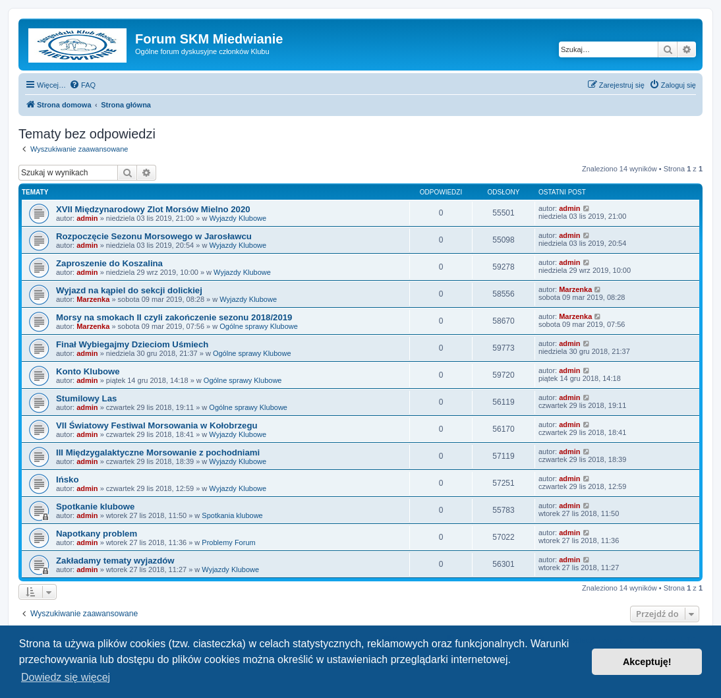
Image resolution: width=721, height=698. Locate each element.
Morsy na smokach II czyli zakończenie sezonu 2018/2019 (174, 317)
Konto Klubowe (88, 371)
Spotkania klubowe (232, 515)
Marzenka (92, 299)
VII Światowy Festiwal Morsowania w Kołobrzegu (157, 425)
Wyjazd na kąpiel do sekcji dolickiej (129, 290)
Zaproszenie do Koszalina (109, 263)
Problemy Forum (228, 542)
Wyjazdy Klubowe (237, 218)
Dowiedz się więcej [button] (65, 677)
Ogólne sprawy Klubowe (258, 326)
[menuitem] (82, 85)
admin (87, 218)
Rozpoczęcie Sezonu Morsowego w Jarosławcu (154, 236)
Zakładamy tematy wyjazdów (115, 561)
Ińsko (67, 479)
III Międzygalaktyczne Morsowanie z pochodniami (158, 452)
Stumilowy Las (86, 398)
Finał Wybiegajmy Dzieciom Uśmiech (132, 344)
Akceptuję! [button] (647, 661)
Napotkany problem (96, 533)
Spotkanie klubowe (95, 506)
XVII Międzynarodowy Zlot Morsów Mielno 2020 (153, 209)
